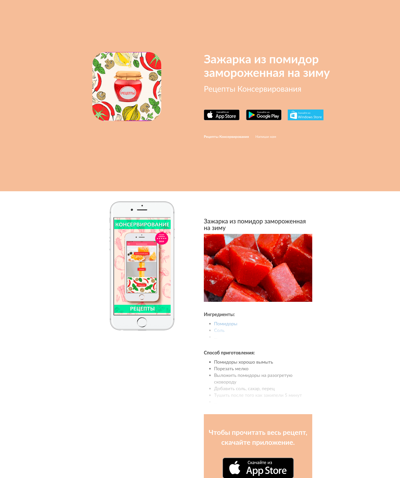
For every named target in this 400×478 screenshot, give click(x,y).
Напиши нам (265, 136)
